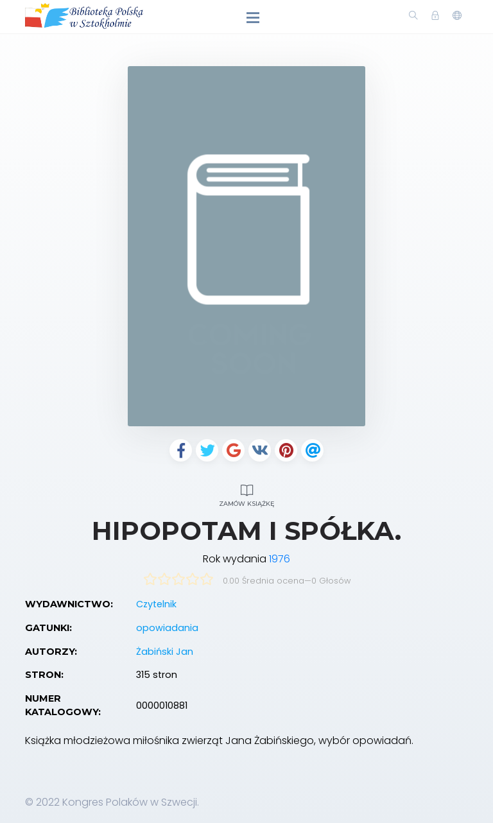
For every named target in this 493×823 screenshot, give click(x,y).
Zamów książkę (246, 494)
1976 (279, 558)
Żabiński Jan (164, 651)
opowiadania (167, 627)
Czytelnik (156, 604)
